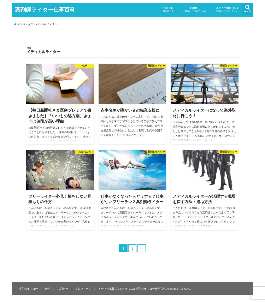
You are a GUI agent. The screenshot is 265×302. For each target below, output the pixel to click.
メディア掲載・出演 (227, 10)
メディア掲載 (106, 288)
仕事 (47, 288)
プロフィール (83, 288)
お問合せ (194, 10)
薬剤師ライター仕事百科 (45, 9)
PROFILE (167, 10)
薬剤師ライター (28, 288)
